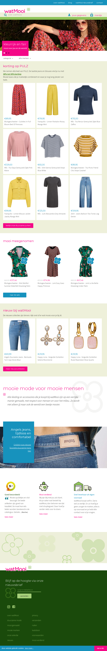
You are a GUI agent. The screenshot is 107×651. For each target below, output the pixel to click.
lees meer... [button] (29, 648)
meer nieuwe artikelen (15, 369)
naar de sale (15, 295)
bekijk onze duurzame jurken (18, 226)
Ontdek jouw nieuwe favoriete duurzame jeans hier (20, 447)
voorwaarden (38, 635)
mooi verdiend (38, 640)
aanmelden (24, 596)
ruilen (34, 625)
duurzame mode (14, 620)
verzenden (36, 620)
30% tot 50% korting (12, 74)
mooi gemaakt (13, 625)
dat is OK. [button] (100, 648)
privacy (35, 615)
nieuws (10, 640)
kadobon (36, 630)
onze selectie (12, 635)
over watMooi (13, 615)
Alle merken (24, 58)
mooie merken (13, 630)
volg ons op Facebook (15, 607)
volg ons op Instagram (9, 607)
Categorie (7, 58)
